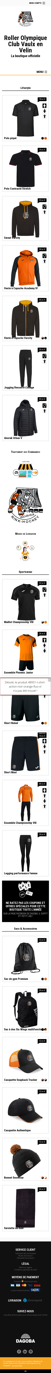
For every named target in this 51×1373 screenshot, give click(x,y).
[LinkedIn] (25, 1353)
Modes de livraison (25, 1256)
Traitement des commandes (25, 1253)
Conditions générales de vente (25, 1270)
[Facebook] (19, 1353)
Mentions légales (25, 1267)
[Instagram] (31, 1353)
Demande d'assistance (25, 1258)
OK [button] (25, 1371)
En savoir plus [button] (17, 1366)
